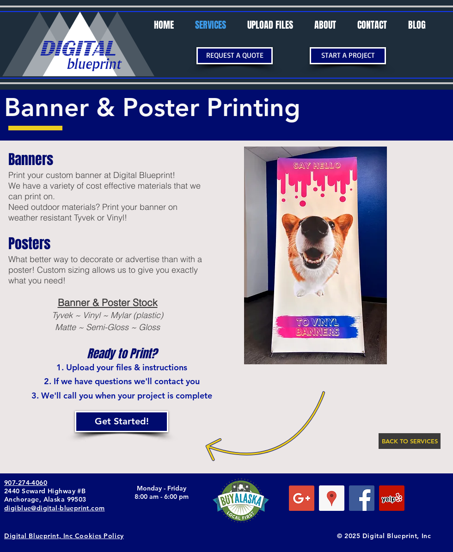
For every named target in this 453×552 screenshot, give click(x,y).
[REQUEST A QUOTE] (234, 55)
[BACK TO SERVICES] (410, 441)
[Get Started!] (121, 421)
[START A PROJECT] (348, 55)
